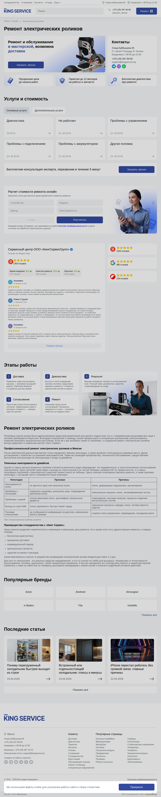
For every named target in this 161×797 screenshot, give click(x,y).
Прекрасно (136, 787)
